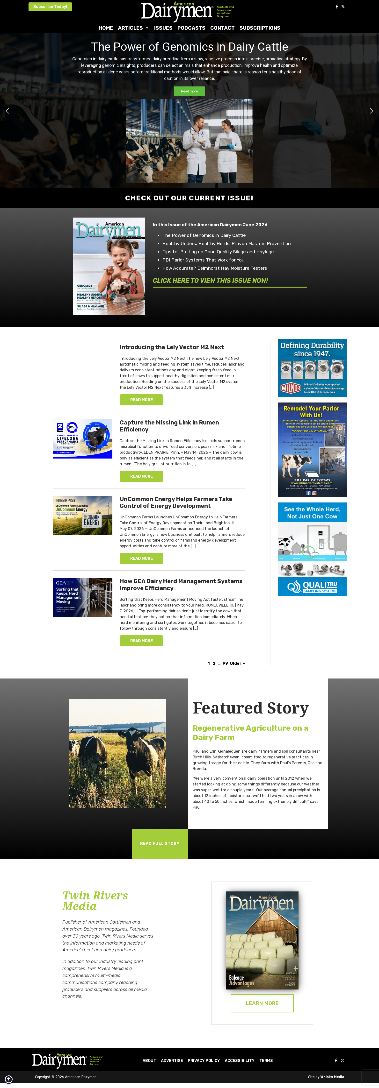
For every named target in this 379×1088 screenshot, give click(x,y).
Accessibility (240, 1060)
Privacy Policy (204, 1060)
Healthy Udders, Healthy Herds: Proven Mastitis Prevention (226, 243)
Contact (222, 28)
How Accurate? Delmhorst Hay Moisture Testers (214, 268)
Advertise (172, 1060)
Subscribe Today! (50, 6)
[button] (7, 111)
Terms (266, 1060)
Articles (133, 27)
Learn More (262, 1003)
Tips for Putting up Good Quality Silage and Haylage (218, 251)
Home (106, 28)
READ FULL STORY (160, 843)
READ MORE (141, 399)
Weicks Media (332, 1077)
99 (225, 663)
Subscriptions (260, 28)
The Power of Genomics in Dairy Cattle (204, 235)
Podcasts (191, 28)
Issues (163, 28)
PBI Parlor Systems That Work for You (203, 260)
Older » (237, 663)
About (149, 1060)
